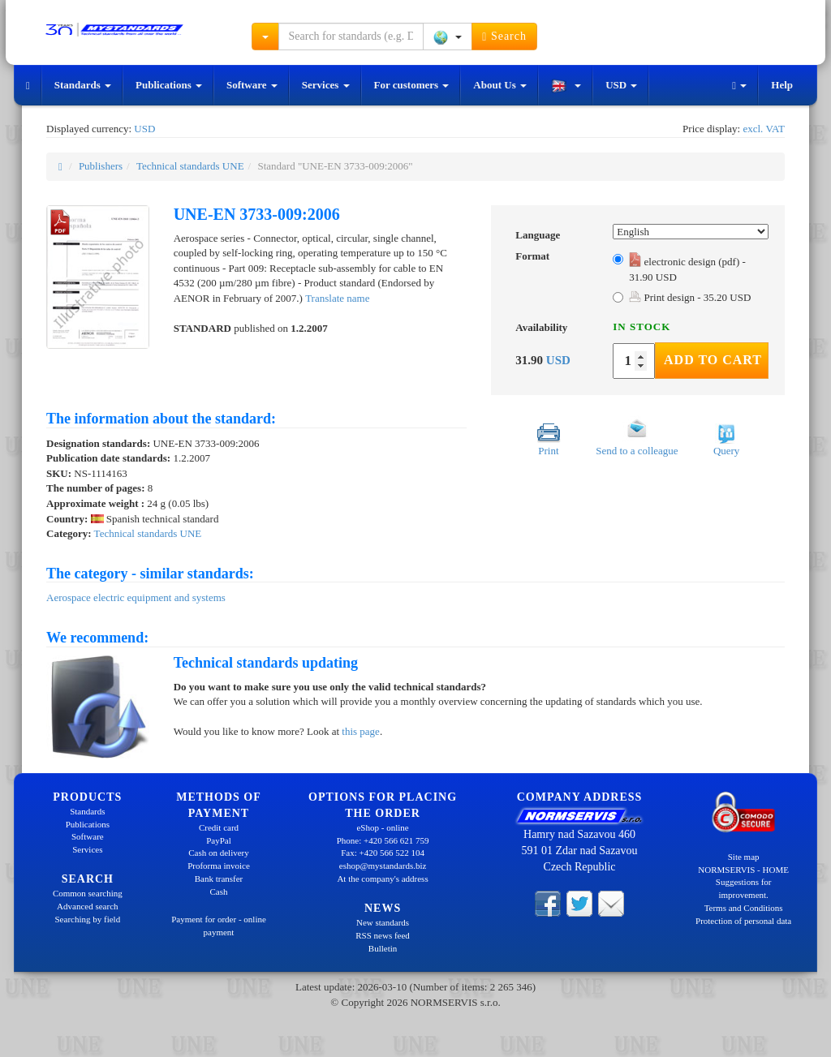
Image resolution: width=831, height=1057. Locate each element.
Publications (169, 85)
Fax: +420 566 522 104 (382, 852)
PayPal (218, 840)
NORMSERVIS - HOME (743, 869)
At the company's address (382, 878)
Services (326, 85)
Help (782, 85)
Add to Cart (713, 360)
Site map (744, 856)
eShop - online (382, 827)
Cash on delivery (218, 852)
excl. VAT (764, 128)
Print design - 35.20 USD (690, 297)
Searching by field (88, 919)
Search (504, 36)
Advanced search (87, 906)
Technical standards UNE (190, 166)
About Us (500, 85)
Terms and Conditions (743, 908)
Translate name (337, 298)
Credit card (219, 827)
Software (252, 85)
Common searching (88, 893)
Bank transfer (219, 878)
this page (361, 731)
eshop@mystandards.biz (383, 865)
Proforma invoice (218, 865)
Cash (218, 891)
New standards (382, 922)
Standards (82, 85)
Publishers (101, 166)
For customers (412, 85)
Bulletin (382, 948)
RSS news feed (382, 935)
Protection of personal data (743, 921)
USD (621, 85)
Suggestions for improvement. (744, 888)
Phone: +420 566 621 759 (383, 840)
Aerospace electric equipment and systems (136, 597)
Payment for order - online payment (218, 925)
